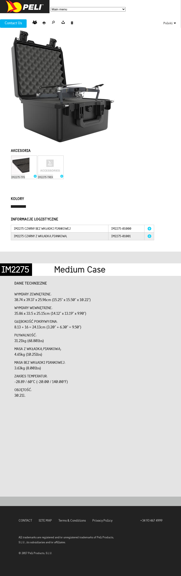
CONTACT (25, 521)
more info (149, 228)
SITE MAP (45, 521)
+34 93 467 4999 (151, 521)
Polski (168, 23)
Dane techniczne (30, 283)
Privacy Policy (102, 521)
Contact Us (13, 23)
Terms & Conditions (72, 521)
